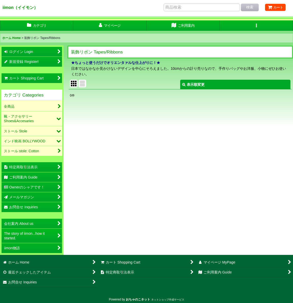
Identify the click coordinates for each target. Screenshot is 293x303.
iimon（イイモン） (20, 7)
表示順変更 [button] (193, 84)
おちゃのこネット (138, 299)
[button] (256, 25)
